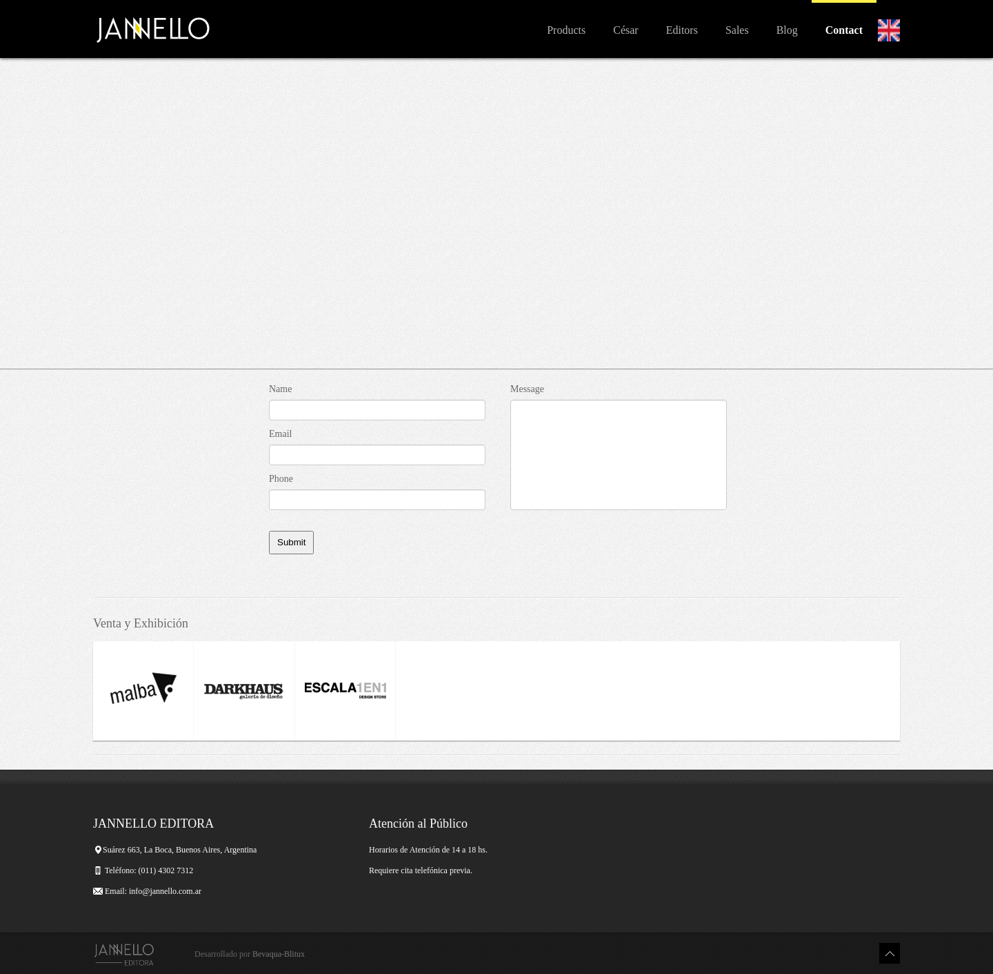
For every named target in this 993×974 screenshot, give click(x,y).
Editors (682, 30)
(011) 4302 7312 (167, 870)
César (625, 30)
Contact (844, 30)
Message (527, 389)
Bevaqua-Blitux (278, 954)
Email (280, 434)
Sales (737, 30)
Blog (787, 30)
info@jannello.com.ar (165, 891)
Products (566, 30)
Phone (281, 479)
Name (280, 389)
